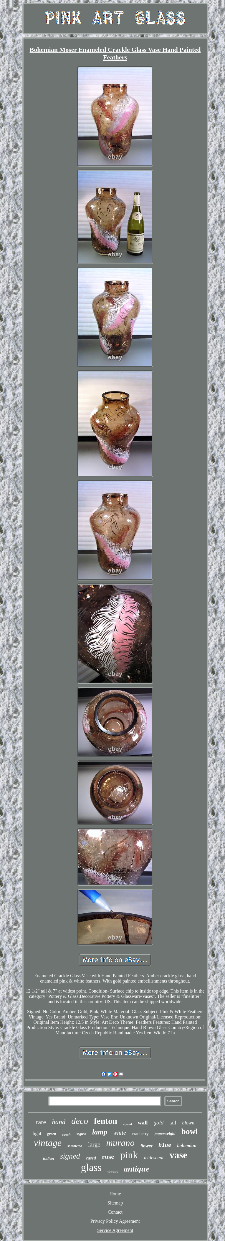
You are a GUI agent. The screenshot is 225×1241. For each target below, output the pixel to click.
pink (129, 1154)
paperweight (165, 1134)
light (37, 1133)
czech (66, 1134)
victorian (112, 1172)
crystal (127, 1124)
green (51, 1134)
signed (70, 1156)
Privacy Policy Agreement (115, 1221)
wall (143, 1122)
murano (120, 1143)
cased (91, 1158)
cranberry (140, 1133)
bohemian (186, 1145)
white (119, 1132)
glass (91, 1167)
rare (41, 1122)
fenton (105, 1121)
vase (178, 1155)
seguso (81, 1134)
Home (115, 1193)
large (94, 1144)
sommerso (74, 1146)
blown (188, 1123)
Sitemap (115, 1202)
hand (58, 1122)
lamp (99, 1132)
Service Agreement (115, 1230)
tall (172, 1123)
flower (146, 1146)
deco (79, 1121)
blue (164, 1145)
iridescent (153, 1157)
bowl (189, 1131)
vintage (48, 1142)
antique (136, 1168)
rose (108, 1156)
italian (48, 1158)
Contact (115, 1212)
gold (159, 1122)
